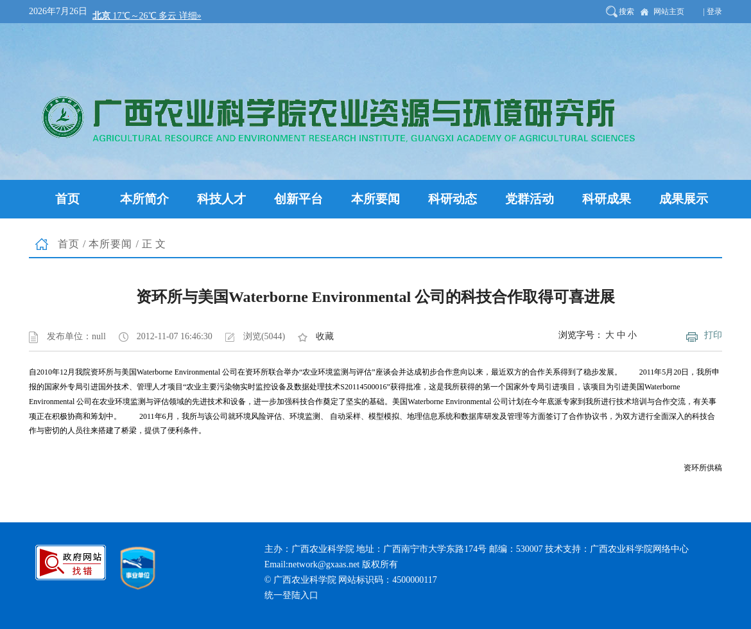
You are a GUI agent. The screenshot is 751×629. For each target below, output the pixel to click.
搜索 (626, 11)
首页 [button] (67, 199)
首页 (69, 243)
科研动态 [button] (452, 199)
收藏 (325, 336)
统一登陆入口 (291, 595)
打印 (713, 335)
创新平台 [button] (298, 199)
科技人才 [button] (221, 199)
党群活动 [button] (529, 199)
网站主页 (668, 11)
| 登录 (713, 11)
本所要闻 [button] (375, 199)
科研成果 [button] (606, 199)
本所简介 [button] (144, 199)
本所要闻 (110, 243)
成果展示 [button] (683, 199)
